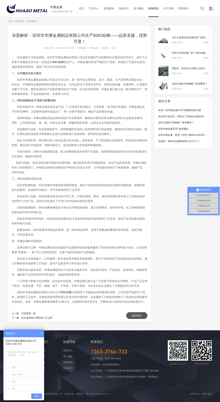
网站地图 (207, 394)
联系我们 (183, 8)
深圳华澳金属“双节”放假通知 (173, 128)
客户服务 (138, 8)
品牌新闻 (31, 21)
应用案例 (109, 8)
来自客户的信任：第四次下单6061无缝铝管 (181, 116)
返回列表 (136, 315)
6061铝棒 (58, 62)
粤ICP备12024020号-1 (98, 394)
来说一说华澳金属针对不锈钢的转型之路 (179, 110)
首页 (81, 8)
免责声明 (194, 394)
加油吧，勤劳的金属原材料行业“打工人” (179, 141)
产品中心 (94, 8)
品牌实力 (124, 8)
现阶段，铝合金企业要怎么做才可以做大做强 (195, 68)
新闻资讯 (153, 8)
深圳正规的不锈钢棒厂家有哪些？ (189, 83)
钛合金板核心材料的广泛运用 (36, 317)
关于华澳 (168, 8)
